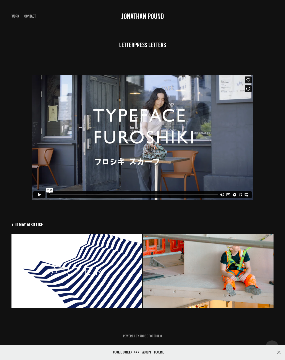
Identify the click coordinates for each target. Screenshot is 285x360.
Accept (146, 352)
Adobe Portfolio (151, 336)
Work (15, 16)
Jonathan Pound (142, 16)
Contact (30, 16)
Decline (159, 352)
